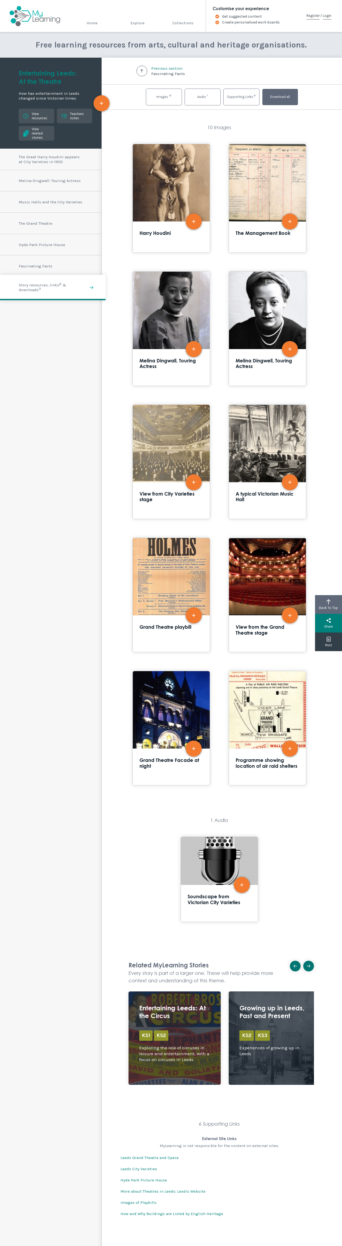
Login (327, 16)
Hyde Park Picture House (144, 1180)
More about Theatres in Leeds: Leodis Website (163, 1191)
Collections (182, 23)
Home (92, 23)
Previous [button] (297, 964)
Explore (137, 23)
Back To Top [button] (328, 604)
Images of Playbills (139, 1202)
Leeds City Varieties (139, 1168)
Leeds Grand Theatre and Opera (149, 1157)
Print (328, 641)
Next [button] (310, 964)
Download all (280, 97)
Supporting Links (241, 96)
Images (163, 96)
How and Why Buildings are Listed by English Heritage (172, 1213)
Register (313, 16)
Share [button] (328, 623)
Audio (202, 96)
